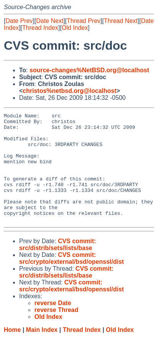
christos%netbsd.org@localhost (69, 91)
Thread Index (40, 27)
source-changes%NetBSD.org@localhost (89, 70)
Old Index (75, 27)
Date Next (49, 21)
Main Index (42, 351)
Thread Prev (84, 21)
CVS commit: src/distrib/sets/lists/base (57, 266)
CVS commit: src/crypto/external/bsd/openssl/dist (71, 280)
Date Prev (19, 21)
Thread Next (120, 21)
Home (12, 351)
